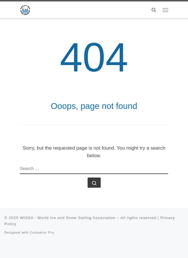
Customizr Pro (42, 232)
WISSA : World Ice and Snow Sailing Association (67, 218)
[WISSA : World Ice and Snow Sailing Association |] (25, 9)
